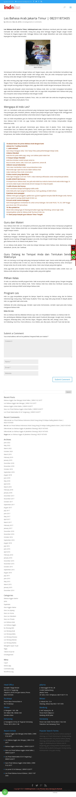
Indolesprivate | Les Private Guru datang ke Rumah (43, 792)
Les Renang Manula (10, 643)
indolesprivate (50, 744)
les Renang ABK (9, 631)
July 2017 (7, 514)
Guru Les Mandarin (10, 619)
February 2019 (8, 460)
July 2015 (7, 579)
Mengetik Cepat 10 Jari (11, 649)
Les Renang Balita (9, 637)
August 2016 (8, 546)
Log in (6, 666)
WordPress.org (8, 675)
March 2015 (7, 588)
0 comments (38, 22)
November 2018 (9, 469)
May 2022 (7, 449)
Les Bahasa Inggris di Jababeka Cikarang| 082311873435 (29, 432)
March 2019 (7, 457)
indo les (52, 737)
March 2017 (7, 525)
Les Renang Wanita (10, 646)
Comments (9, 672)
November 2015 (9, 567)
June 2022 (7, 446)
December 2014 (9, 594)
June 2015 (7, 582)
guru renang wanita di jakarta (56, 749)
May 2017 (7, 520)
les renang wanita (65, 739)
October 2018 (8, 472)
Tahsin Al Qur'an (9, 655)
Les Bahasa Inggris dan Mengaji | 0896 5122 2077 (20, 406)
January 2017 (8, 531)
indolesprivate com (45, 753)
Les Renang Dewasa (10, 640)
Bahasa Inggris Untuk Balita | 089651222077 (18, 409)
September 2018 (9, 475)
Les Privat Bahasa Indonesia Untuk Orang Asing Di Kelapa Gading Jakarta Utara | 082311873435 (40, 429)
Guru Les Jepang (9, 613)
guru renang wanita (64, 751)
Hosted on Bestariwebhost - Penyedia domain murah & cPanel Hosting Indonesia (55, 794)
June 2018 (7, 481)
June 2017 (7, 517)
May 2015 (7, 585)
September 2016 (9, 543)
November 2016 (9, 537)
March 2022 (7, 452)
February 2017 (8, 528)
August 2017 (8, 511)
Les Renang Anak (9, 634)
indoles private (44, 737)
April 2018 (7, 487)
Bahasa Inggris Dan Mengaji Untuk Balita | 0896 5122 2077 (23, 403)
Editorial (8, 22)
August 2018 (8, 478)
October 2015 (8, 570)
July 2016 (7, 549)
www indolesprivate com (47, 742)
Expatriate (7, 607)
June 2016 (7, 552)
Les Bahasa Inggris (10, 628)
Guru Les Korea (9, 616)
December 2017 (9, 499)
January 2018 (8, 496)
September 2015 (9, 573)
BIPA (5, 605)
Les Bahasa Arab (9, 625)
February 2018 (8, 493)
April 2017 (7, 522)
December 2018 (9, 466)
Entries (7, 669)
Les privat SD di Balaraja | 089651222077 (18, 772)
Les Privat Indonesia (52, 739)
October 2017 (8, 505)
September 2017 (9, 508)
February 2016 (8, 558)
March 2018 (7, 490)
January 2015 (8, 591)
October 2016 (8, 540)
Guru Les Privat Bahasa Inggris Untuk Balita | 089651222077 (23, 412)
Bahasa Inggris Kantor (11, 602)
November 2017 (9, 502)
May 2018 (7, 484)
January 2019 (8, 463)
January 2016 (8, 561)
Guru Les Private (9, 622)
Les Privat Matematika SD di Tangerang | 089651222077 (22, 415)
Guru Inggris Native (10, 610)
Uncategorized (27, 22)
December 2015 (9, 564)
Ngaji (5, 652)
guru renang (56, 753)
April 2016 (7, 555)
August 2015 (8, 576)
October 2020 (8, 454)
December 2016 (9, 534)
